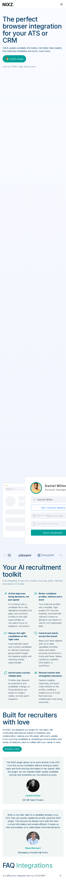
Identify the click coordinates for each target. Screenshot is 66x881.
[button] (61, 4)
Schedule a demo (12, 749)
